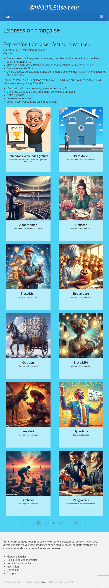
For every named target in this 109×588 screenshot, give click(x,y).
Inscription (13, 566)
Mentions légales (17, 556)
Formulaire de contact (19, 563)
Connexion (13, 570)
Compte (11, 573)
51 (77, 523)
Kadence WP (47, 582)
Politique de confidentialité (22, 560)
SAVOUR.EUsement (54, 7)
